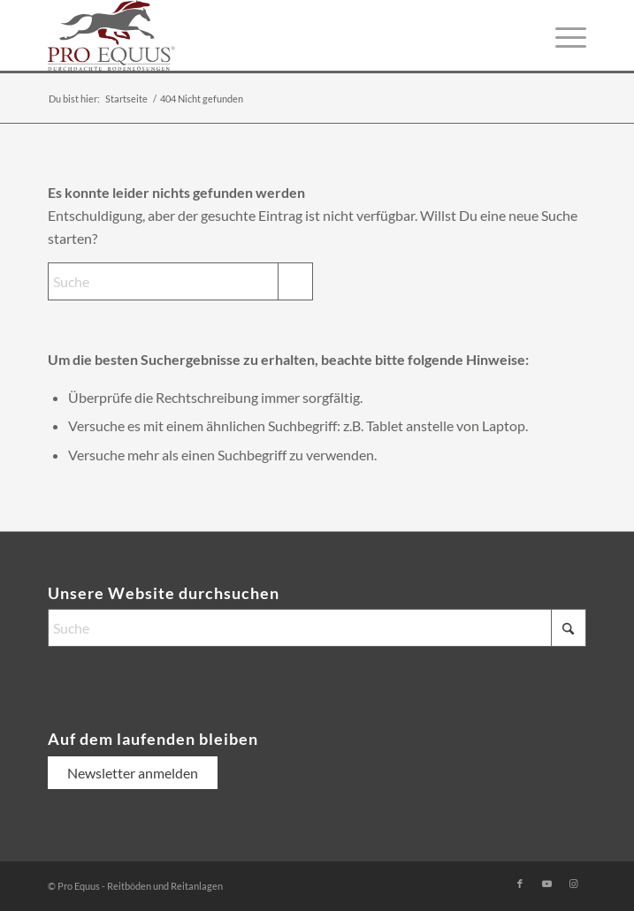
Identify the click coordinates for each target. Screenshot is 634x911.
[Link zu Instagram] (573, 883)
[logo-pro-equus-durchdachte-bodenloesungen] (182, 35)
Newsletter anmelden (132, 772)
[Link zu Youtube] (546, 883)
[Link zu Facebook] (520, 883)
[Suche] (180, 281)
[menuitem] (562, 35)
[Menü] (562, 35)
